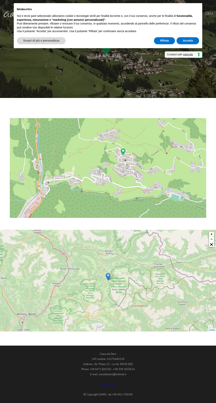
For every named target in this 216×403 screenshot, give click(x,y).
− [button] (212, 239)
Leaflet (212, 330)
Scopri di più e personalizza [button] (41, 40)
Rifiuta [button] (164, 40)
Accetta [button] (188, 40)
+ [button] (212, 234)
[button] (211, 244)
